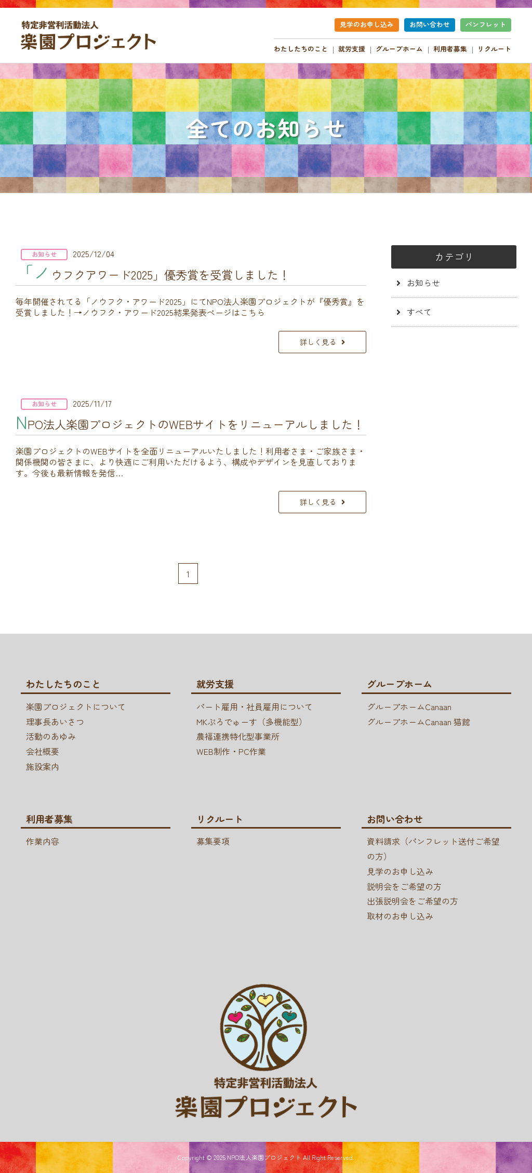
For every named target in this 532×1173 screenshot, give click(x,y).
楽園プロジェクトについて (76, 706)
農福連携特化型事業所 (238, 736)
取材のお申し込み (400, 916)
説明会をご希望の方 (404, 886)
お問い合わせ (429, 24)
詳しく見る (318, 341)
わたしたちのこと (301, 49)
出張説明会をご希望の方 (412, 901)
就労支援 (351, 49)
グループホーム (399, 49)
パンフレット (486, 24)
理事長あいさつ (55, 721)
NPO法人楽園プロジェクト (264, 1157)
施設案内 (42, 766)
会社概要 (42, 751)
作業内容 (42, 841)
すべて (419, 311)
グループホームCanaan (409, 706)
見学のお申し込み (367, 24)
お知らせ (423, 282)
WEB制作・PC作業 (231, 751)
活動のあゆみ (51, 736)
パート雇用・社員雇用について (254, 706)
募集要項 (213, 841)
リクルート (494, 49)
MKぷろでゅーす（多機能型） (251, 721)
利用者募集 (450, 49)
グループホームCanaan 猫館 (418, 721)
